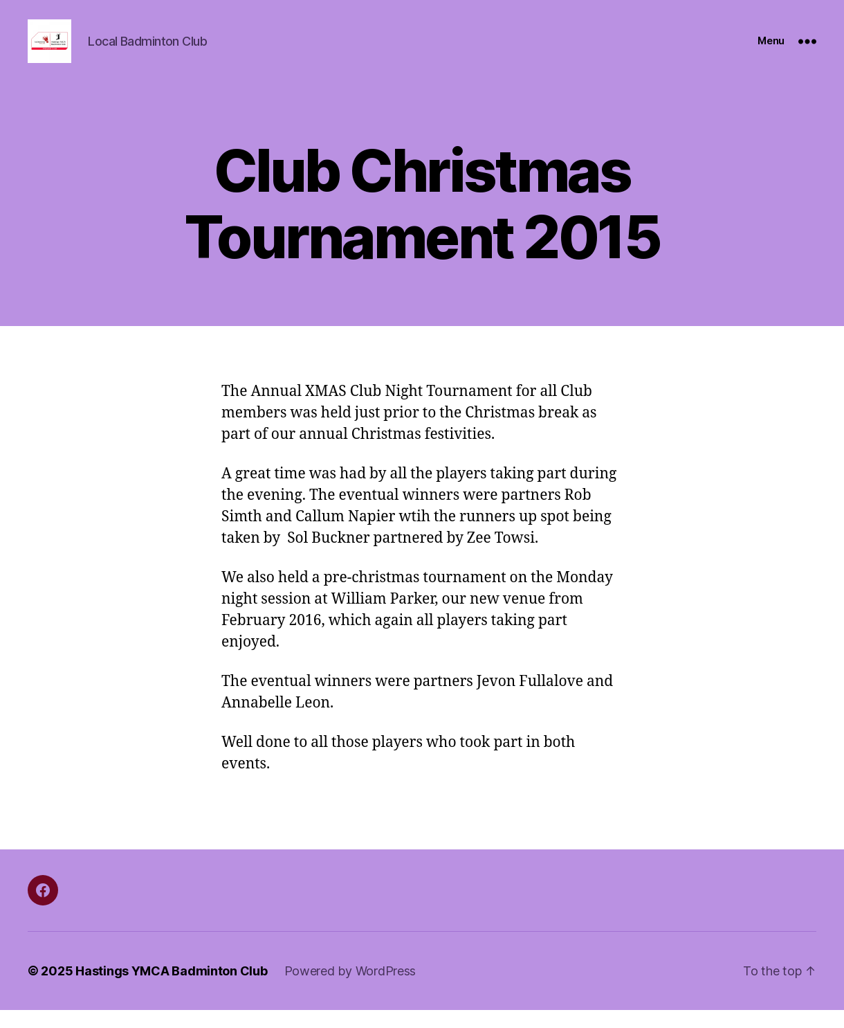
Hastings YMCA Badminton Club (171, 989)
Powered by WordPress (350, 989)
